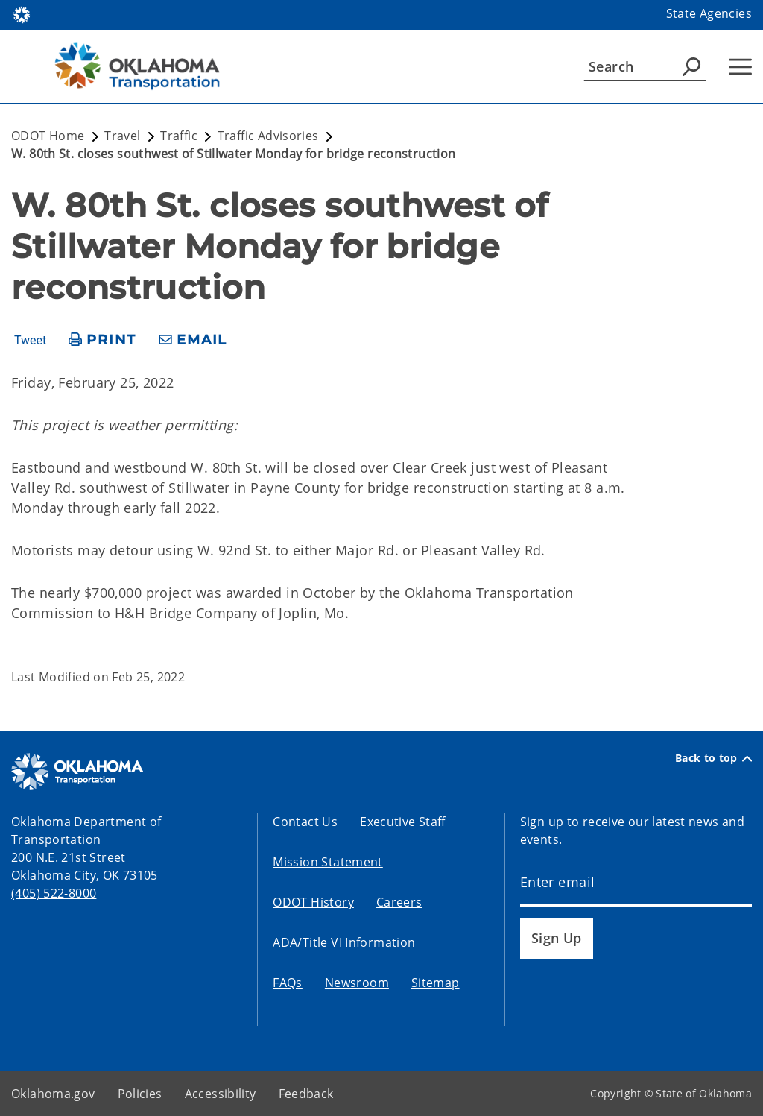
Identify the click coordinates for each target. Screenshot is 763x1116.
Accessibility (220, 1093)
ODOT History (313, 902)
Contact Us (305, 821)
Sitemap (435, 982)
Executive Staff (403, 821)
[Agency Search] (691, 66)
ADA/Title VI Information (344, 942)
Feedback (306, 1093)
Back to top (713, 758)
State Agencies (709, 13)
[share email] (193, 340)
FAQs (288, 982)
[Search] (644, 66)
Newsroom (357, 982)
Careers (399, 902)
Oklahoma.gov (53, 1093)
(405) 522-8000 (53, 893)
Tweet (30, 341)
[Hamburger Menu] (740, 66)
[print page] (102, 340)
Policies (140, 1093)
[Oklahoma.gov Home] (21, 14)
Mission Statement (327, 862)
